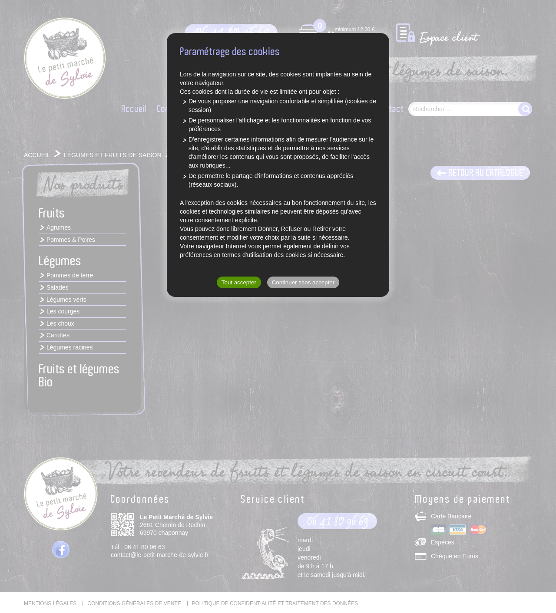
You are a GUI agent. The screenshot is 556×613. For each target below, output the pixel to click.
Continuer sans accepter (303, 282)
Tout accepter (239, 282)
